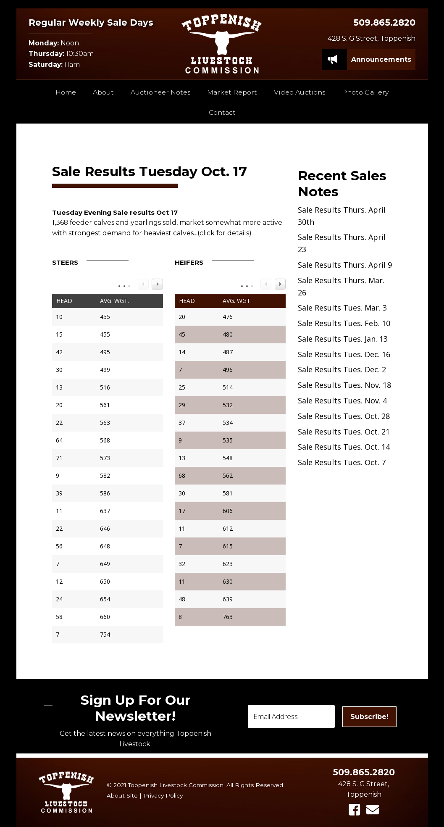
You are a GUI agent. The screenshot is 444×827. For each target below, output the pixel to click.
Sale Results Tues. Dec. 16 (344, 354)
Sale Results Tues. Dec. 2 (342, 369)
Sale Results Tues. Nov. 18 (344, 385)
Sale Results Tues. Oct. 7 (342, 462)
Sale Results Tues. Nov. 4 (342, 400)
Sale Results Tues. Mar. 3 (342, 308)
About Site (122, 795)
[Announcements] (381, 59)
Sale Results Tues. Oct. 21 (344, 432)
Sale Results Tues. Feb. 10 (344, 323)
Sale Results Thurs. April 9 (345, 265)
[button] (354, 809)
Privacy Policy (163, 795)
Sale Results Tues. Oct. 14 (344, 447)
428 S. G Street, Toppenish (371, 38)
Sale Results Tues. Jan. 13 (343, 339)
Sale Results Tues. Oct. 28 (344, 416)
